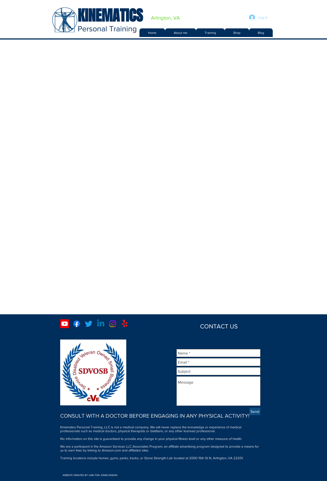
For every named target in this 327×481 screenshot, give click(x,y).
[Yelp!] (124, 323)
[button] (210, 32)
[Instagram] (112, 323)
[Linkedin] (100, 323)
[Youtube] (64, 323)
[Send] (254, 411)
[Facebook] (76, 323)
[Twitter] (88, 323)
